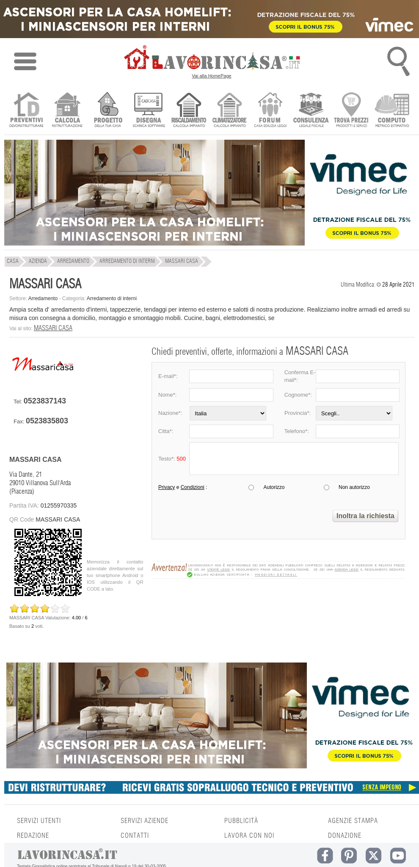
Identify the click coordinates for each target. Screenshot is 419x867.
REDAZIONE (33, 835)
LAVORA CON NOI (249, 835)
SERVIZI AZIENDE (144, 820)
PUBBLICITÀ (241, 820)
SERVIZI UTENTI (39, 820)
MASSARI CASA (53, 328)
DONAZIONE (344, 835)
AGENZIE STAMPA (353, 820)
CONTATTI (135, 835)
